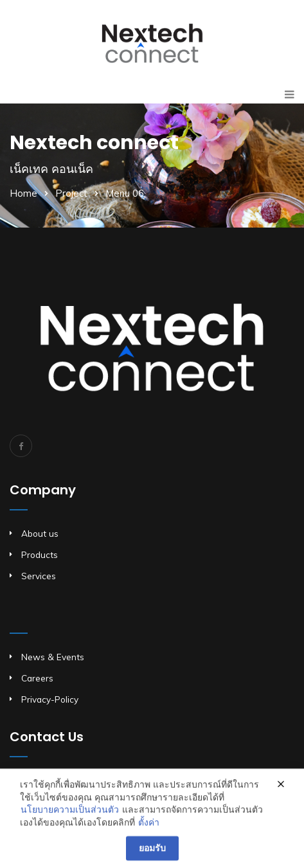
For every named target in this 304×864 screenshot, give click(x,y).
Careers (37, 677)
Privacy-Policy (49, 699)
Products (39, 554)
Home (23, 193)
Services (38, 575)
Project (71, 193)
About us (39, 533)
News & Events (52, 656)
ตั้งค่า (148, 830)
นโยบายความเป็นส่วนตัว (70, 817)
